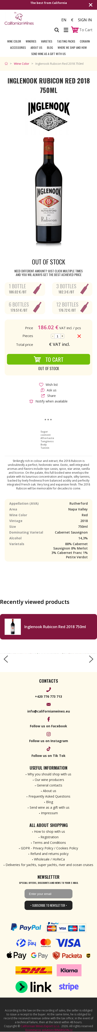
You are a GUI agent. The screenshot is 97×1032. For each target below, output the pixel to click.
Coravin (85, 41)
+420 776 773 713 (48, 696)
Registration (50, 837)
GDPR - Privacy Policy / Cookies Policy (49, 848)
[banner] (27, 18)
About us (49, 791)
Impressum (49, 813)
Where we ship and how (72, 47)
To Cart (48, 359)
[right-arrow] (91, 659)
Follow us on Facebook (48, 726)
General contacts (49, 785)
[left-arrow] (6, 659)
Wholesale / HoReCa (49, 859)
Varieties (46, 41)
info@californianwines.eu (48, 711)
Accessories (18, 47)
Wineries (31, 41)
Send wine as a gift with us (48, 54)
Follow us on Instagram (48, 741)
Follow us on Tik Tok (48, 755)
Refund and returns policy (49, 853)
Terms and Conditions (49, 842)
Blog (50, 47)
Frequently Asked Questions (49, 796)
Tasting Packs (66, 41)
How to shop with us (49, 831)
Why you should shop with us (49, 774)
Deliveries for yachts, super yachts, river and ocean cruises (49, 865)
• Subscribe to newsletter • (48, 905)
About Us (36, 47)
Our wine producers (49, 779)
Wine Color (14, 41)
